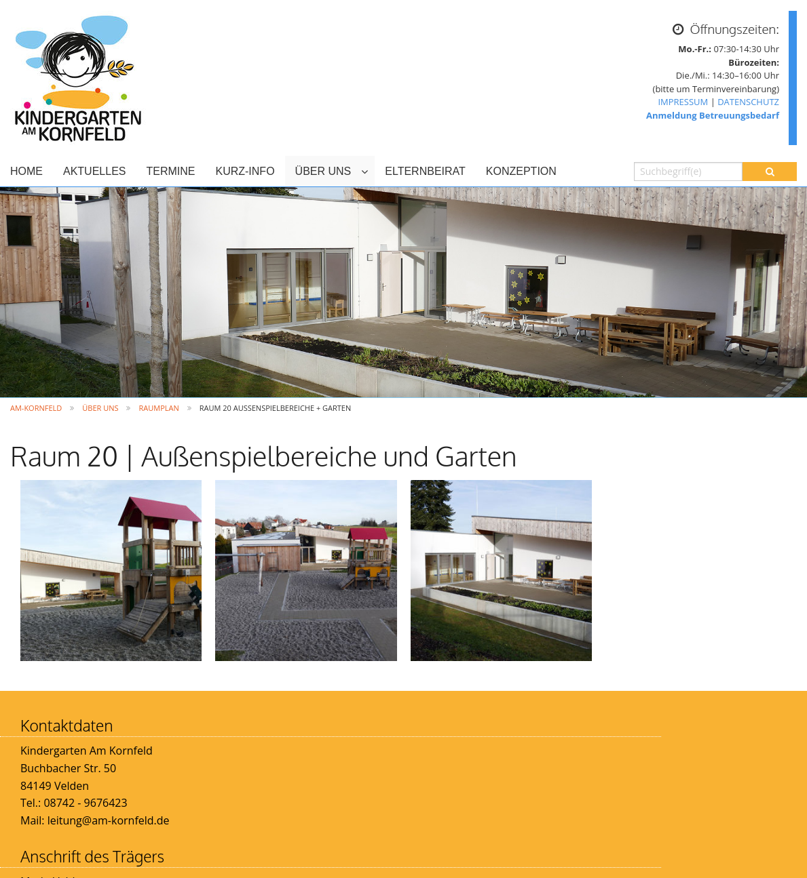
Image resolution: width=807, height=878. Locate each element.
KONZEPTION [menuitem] (521, 171)
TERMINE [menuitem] (170, 171)
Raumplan (158, 408)
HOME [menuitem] (26, 171)
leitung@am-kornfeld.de (109, 820)
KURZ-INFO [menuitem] (244, 171)
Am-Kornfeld (36, 408)
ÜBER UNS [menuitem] (323, 171)
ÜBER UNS (100, 408)
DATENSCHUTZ (748, 102)
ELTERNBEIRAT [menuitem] (425, 171)
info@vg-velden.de (378, 820)
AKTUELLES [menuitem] (94, 171)
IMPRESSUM (683, 102)
